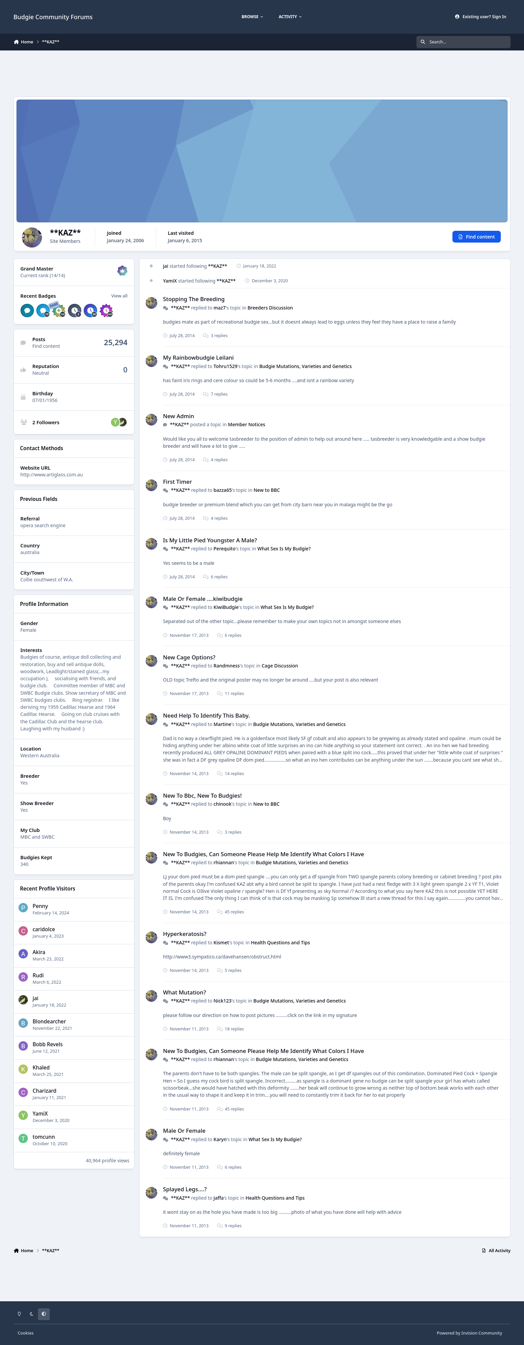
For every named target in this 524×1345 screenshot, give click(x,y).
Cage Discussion (279, 665)
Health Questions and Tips (280, 942)
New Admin (178, 416)
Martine (222, 724)
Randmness (226, 665)
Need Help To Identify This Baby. (206, 716)
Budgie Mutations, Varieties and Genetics (305, 366)
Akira (39, 952)
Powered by (469, 1333)
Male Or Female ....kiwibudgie (203, 599)
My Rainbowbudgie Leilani (198, 358)
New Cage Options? (189, 657)
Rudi (38, 975)
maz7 (219, 307)
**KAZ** (217, 266)
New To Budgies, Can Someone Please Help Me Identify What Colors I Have (263, 854)
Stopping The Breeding (194, 299)
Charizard (44, 1090)
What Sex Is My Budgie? (284, 549)
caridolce (44, 929)
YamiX (40, 1114)
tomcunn (44, 1136)
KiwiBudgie (226, 607)
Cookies (26, 1333)
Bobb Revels (48, 1044)
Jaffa (218, 1198)
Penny (40, 906)
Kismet (221, 942)
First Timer (177, 481)
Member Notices (246, 425)
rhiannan (223, 862)
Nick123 (222, 1001)
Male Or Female (184, 1131)
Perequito (224, 549)
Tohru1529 (225, 366)
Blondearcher (49, 1021)
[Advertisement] (262, 73)
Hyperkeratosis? (184, 934)
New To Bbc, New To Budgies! (202, 795)
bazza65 (222, 490)
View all (119, 296)
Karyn (220, 1139)
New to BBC (267, 490)
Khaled (41, 1067)
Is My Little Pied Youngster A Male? (210, 540)
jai (35, 998)
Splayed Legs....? (185, 1189)
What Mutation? (184, 992)
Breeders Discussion (270, 307)
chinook (222, 804)
